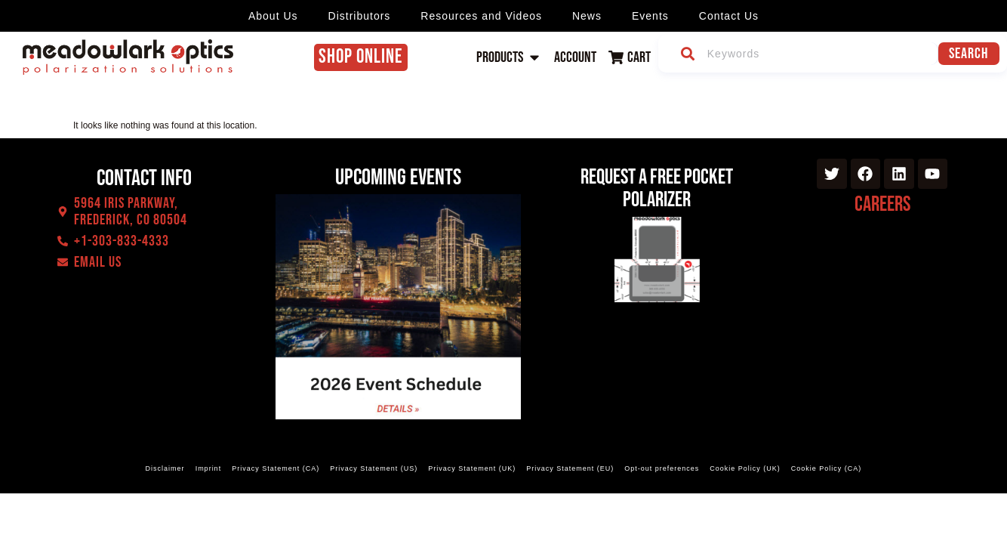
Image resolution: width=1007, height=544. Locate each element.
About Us (273, 16)
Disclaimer (165, 468)
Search (971, 54)
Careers (882, 204)
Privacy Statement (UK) (472, 468)
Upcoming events (398, 177)
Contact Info (144, 178)
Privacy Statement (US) (373, 468)
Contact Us (729, 16)
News (587, 16)
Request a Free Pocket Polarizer (656, 188)
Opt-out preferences (661, 468)
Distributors (359, 16)
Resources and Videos (481, 16)
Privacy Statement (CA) (275, 468)
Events (650, 16)
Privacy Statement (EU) (570, 468)
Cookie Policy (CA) (826, 468)
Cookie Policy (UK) (745, 468)
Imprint (209, 468)
